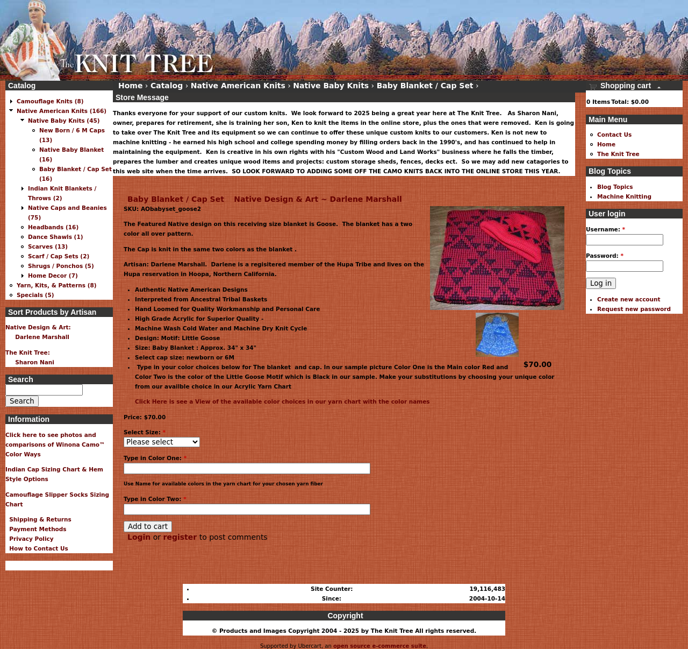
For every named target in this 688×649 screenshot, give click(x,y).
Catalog (166, 85)
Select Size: (145, 432)
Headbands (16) (53, 227)
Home (130, 85)
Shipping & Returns (38, 519)
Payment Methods (36, 529)
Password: (605, 255)
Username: (605, 229)
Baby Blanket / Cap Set (175, 199)
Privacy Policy (29, 538)
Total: (620, 101)
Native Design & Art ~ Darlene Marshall (318, 199)
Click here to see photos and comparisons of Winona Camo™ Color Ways (55, 444)
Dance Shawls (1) (55, 237)
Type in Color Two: (155, 499)
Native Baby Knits (331, 85)
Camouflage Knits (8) (50, 101)
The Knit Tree (618, 154)
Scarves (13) (48, 246)
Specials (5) (35, 295)
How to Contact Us (36, 548)
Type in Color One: (155, 458)
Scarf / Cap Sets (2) (58, 256)
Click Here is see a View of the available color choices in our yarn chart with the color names (282, 401)
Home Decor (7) (53, 275)
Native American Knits (238, 85)
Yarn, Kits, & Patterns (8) (57, 285)
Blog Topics (615, 187)
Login (138, 537)
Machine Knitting (624, 196)
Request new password (634, 309)
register (180, 537)
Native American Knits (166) (61, 111)
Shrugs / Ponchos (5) (61, 266)
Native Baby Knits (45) (64, 120)
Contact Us (614, 134)
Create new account (629, 299)
